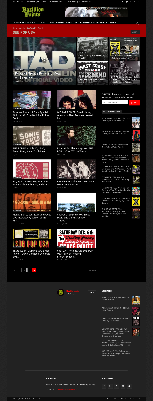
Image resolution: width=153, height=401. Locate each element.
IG (65, 2)
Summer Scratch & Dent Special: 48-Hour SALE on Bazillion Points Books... (31, 115)
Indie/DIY (22, 28)
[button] (137, 24)
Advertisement (126, 399)
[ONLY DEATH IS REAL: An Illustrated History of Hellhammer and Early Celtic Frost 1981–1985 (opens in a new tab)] (121, 342)
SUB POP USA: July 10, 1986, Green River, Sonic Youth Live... (30, 150)
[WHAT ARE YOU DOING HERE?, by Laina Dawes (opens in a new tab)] (121, 309)
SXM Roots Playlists (33, 2)
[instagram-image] (63, 304)
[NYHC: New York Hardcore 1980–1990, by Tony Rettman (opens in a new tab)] (121, 319)
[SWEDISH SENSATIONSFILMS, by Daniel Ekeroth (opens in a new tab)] (121, 298)
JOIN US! (134, 103)
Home (15, 28)
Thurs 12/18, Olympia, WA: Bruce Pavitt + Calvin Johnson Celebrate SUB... (31, 253)
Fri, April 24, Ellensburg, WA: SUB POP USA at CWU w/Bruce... (75, 150)
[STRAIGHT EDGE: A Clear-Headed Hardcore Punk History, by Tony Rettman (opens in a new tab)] (121, 200)
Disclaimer (108, 399)
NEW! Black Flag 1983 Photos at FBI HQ (80, 2)
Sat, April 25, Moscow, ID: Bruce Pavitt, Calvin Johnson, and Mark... (32, 183)
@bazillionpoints (72, 291)
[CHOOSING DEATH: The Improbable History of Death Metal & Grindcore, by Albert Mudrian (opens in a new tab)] (121, 212)
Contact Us (136, 399)
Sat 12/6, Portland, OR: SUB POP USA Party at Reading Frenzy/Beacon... (75, 253)
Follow (92, 292)
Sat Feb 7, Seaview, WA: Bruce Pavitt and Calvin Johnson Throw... (73, 217)
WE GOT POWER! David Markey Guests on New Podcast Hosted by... (75, 115)
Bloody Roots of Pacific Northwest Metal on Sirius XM (76, 183)
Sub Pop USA (31, 28)
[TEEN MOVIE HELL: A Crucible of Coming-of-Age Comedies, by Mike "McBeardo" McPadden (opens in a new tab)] (121, 190)
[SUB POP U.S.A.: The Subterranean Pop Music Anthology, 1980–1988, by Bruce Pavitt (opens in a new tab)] (121, 353)
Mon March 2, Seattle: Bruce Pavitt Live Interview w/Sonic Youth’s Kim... (32, 217)
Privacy (116, 399)
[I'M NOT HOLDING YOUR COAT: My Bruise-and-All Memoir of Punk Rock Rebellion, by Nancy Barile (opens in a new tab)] (121, 168)
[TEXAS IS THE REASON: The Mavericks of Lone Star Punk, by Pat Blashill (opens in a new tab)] (121, 179)
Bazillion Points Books (55, 2)
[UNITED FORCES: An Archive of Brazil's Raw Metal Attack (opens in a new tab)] (121, 145)
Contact (44, 2)
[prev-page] (15, 270)
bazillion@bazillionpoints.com (67, 389)
